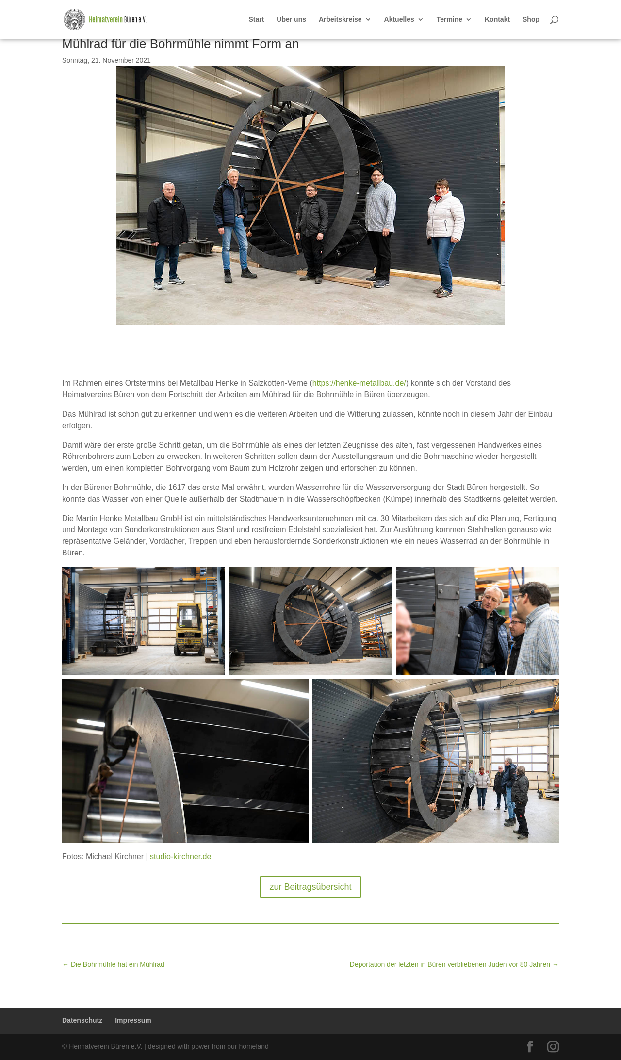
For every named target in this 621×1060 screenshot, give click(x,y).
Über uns (291, 19)
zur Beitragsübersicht (310, 887)
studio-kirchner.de (180, 856)
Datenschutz (82, 1020)
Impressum (133, 1020)
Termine (449, 19)
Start (256, 19)
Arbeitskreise (340, 19)
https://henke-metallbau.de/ (359, 383)
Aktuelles (399, 19)
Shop (531, 19)
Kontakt (497, 19)
